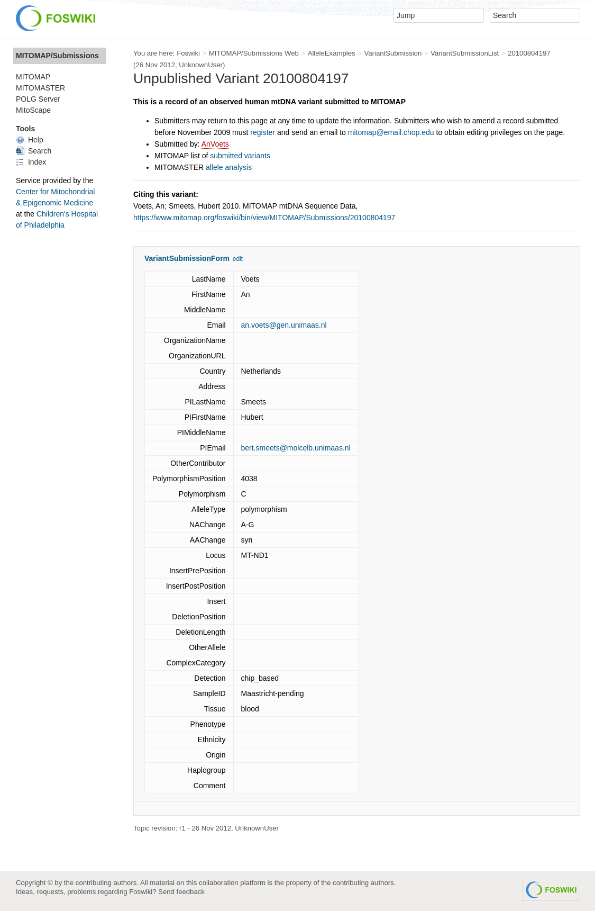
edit (238, 259)
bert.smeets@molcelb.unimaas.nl (296, 448)
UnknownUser (201, 65)
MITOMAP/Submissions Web (254, 53)
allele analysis (229, 167)
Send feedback (181, 892)
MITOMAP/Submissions (57, 55)
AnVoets (215, 144)
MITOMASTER (40, 88)
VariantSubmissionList (465, 53)
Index (31, 162)
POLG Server (38, 99)
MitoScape (33, 110)
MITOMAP (33, 77)
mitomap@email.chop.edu (391, 132)
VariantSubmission (393, 53)
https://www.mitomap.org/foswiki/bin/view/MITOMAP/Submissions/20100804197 (264, 217)
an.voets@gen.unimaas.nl (284, 325)
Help (29, 140)
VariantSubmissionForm (187, 258)
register (262, 132)
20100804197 (529, 53)
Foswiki (188, 53)
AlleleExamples (331, 53)
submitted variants (240, 155)
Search (33, 151)
